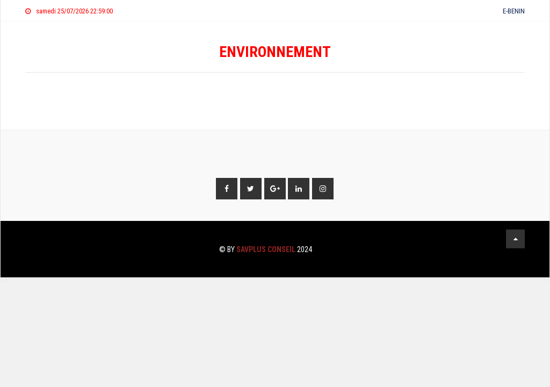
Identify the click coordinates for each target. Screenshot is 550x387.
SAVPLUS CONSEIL (265, 249)
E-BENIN (514, 11)
